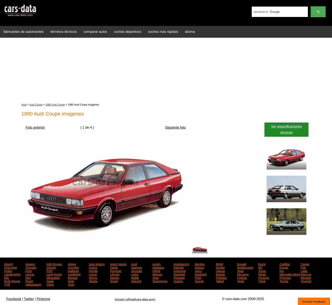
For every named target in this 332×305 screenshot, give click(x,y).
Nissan (114, 277)
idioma (190, 31)
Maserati (179, 274)
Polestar (221, 277)
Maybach (201, 274)
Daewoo (136, 267)
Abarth (8, 264)
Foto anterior (35, 127)
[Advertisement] (166, 70)
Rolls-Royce (12, 281)
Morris (93, 277)
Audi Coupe (36, 104)
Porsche (263, 277)
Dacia (114, 267)
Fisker (8, 270)
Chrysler (30, 267)
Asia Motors (97, 264)
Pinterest (43, 299)
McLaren (243, 274)
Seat (71, 281)
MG (6, 277)
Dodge (220, 267)
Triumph (306, 281)
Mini (28, 277)
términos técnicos (63, 31)
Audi (23, 104)
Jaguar (220, 270)
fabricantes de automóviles (23, 31)
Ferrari (283, 267)
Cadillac (284, 264)
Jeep (240, 270)
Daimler (179, 267)
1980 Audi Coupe (55, 104)
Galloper (73, 270)
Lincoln (114, 274)
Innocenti (180, 270)
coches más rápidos (163, 31)
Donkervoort (245, 267)
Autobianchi (181, 264)
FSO (50, 270)
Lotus (134, 274)
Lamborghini (12, 274)
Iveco (198, 270)
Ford (28, 270)
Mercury (306, 274)
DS (260, 267)
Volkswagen (33, 284)
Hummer (116, 270)
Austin (156, 264)
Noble (135, 277)
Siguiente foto (175, 127)
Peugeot (179, 277)
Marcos (157, 274)
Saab (50, 281)
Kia (281, 270)
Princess (285, 277)
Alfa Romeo (54, 264)
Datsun (199, 267)
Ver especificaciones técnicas (286, 129)
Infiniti (156, 270)
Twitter (29, 299)
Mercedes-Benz (289, 274)
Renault (306, 277)
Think (262, 281)
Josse (262, 270)
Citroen (51, 267)
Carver (305, 264)
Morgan (73, 277)
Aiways (30, 264)
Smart (114, 281)
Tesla (240, 281)
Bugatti (241, 264)
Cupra (93, 267)
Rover (29, 281)
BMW (219, 264)
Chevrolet (10, 267)
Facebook (13, 299)
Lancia (29, 274)
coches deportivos (127, 31)
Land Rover (54, 274)
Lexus (93, 274)
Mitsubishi (53, 277)
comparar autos (95, 31)
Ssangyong (159, 281)
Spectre (136, 281)
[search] (279, 12)
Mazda (220, 274)
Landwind (74, 274)
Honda (93, 270)
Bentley (200, 264)
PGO (198, 277)
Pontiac (242, 277)
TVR (7, 284)
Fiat (303, 267)
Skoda (93, 281)
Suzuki (199, 281)
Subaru (178, 281)
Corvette (73, 267)
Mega (262, 274)
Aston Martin (118, 264)
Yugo (71, 284)
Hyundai (136, 270)
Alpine (72, 264)
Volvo (50, 284)
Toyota (283, 281)
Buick (262, 264)
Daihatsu (158, 267)
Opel (155, 277)
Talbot (220, 281)
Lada (304, 270)
